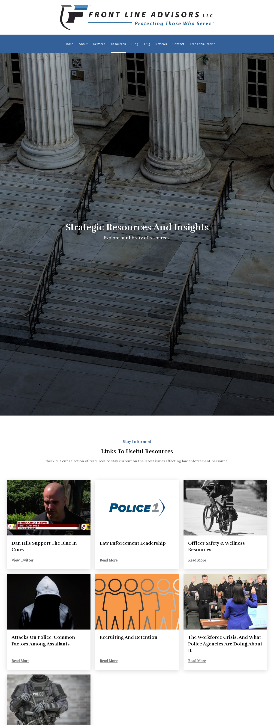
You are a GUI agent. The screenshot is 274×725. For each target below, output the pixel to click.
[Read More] (137, 508)
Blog (134, 44)
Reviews (161, 44)
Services (99, 44)
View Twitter (22, 560)
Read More (108, 560)
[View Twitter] (48, 508)
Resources (118, 44)
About (83, 44)
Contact (178, 44)
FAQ (147, 44)
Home (68, 44)
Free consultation (202, 44)
